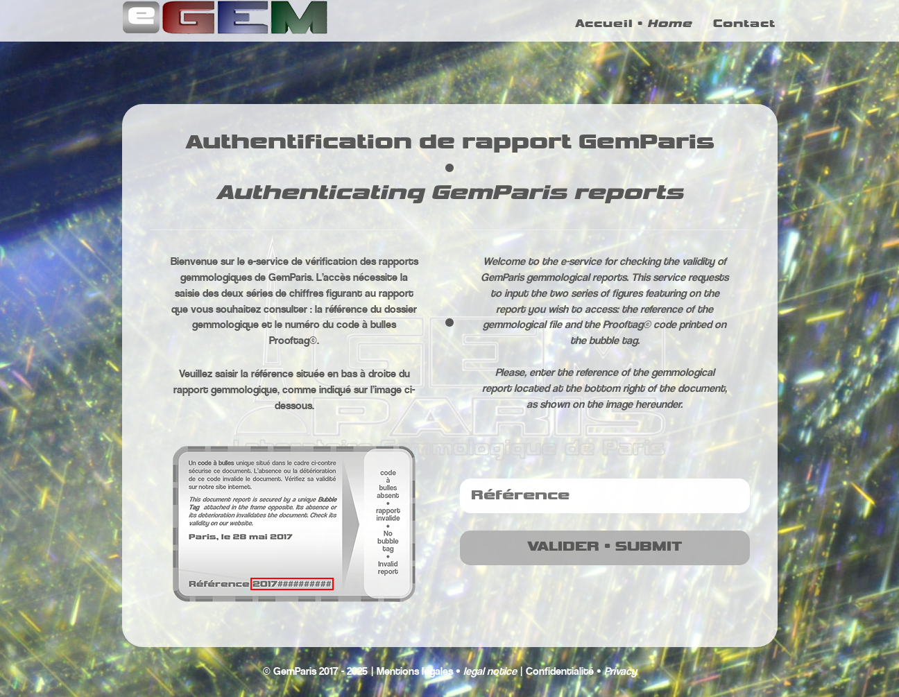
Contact (744, 31)
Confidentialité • (581, 672)
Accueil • (633, 31)
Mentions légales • (447, 672)
